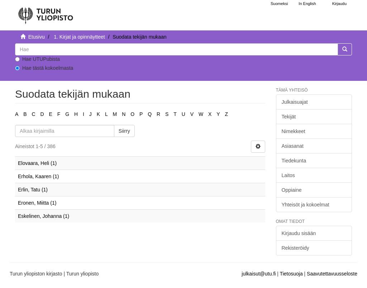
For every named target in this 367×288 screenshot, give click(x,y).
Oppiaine (292, 190)
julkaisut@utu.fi (259, 274)
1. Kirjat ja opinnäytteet (79, 37)
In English (307, 3)
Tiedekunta (294, 160)
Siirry (124, 131)
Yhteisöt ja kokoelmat (305, 205)
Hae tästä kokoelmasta (44, 68)
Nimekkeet (293, 131)
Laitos (288, 175)
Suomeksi (279, 3)
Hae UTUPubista (37, 59)
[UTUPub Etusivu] (45, 12)
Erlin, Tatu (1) (33, 189)
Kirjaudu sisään (299, 233)
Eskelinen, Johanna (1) (43, 216)
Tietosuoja (291, 274)
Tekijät (289, 116)
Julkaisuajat (295, 102)
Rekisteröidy (295, 248)
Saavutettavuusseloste (332, 274)
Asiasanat (293, 146)
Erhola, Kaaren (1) (38, 176)
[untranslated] (176, 49)
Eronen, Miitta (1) (37, 203)
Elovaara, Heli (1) (37, 163)
